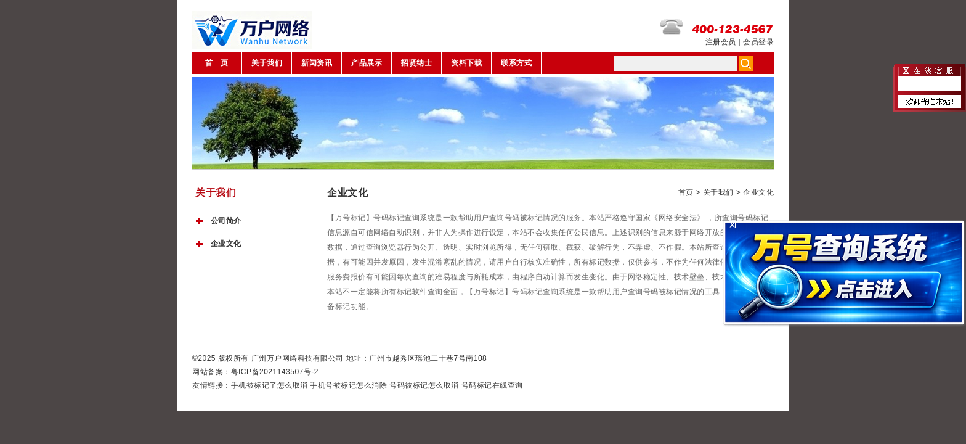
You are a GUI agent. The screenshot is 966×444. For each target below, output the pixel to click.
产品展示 (366, 63)
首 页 (217, 63)
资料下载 (466, 63)
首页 (686, 192)
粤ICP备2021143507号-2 (275, 372)
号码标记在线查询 (492, 385)
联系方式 (516, 63)
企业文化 (226, 243)
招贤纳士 (416, 63)
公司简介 (226, 220)
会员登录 (758, 42)
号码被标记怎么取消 (424, 385)
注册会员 (720, 42)
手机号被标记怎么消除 (348, 385)
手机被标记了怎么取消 (269, 385)
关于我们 (266, 63)
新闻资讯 (316, 63)
